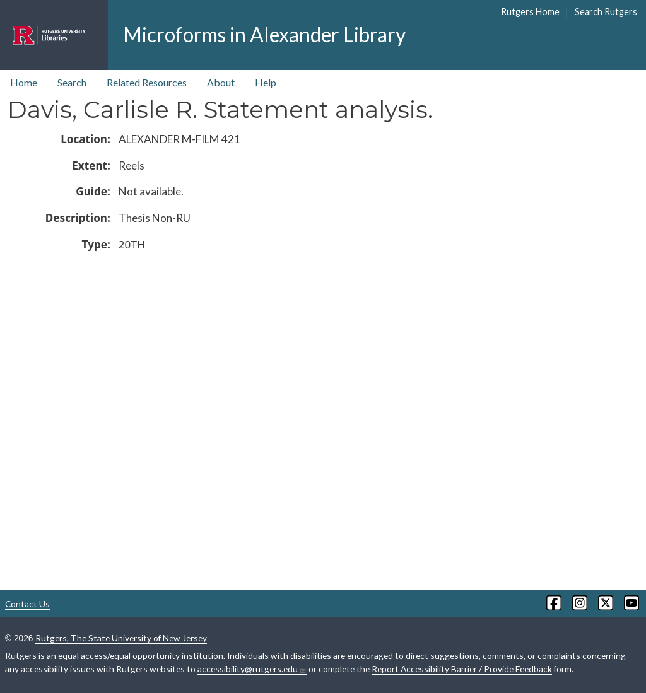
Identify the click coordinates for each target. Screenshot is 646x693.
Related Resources (147, 82)
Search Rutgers (606, 11)
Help (265, 82)
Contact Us (27, 603)
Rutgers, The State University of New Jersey (121, 637)
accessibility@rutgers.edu (252, 669)
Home (23, 82)
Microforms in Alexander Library (264, 34)
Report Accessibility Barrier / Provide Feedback (462, 668)
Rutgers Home (530, 11)
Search (71, 82)
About (221, 82)
